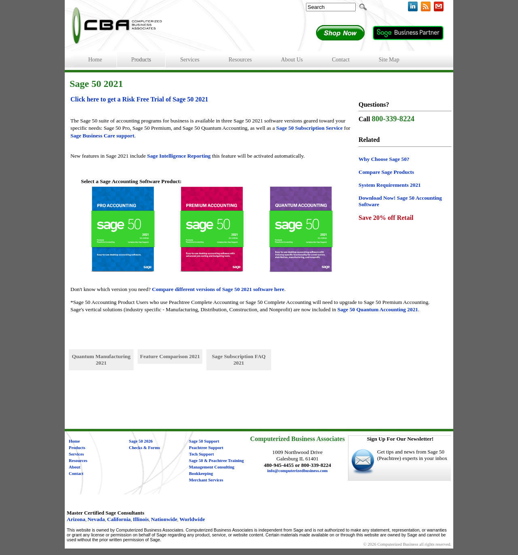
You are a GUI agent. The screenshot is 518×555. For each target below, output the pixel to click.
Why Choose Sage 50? (384, 159)
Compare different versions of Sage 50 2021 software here (218, 289)
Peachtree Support (206, 447)
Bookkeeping (201, 473)
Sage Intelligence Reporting (179, 156)
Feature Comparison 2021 (170, 356)
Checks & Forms (144, 447)
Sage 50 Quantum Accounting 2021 (378, 309)
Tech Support (201, 454)
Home (74, 441)
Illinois (141, 519)
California (119, 519)
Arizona (76, 519)
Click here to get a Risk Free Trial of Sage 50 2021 (139, 99)
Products (77, 447)
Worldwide (192, 519)
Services (76, 454)
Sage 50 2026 (141, 441)
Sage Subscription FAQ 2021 (238, 359)
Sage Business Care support (102, 136)
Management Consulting (211, 467)
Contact (76, 473)
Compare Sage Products (386, 172)
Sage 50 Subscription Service (309, 128)
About (74, 467)
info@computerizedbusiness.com (297, 470)
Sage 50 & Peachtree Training (216, 460)
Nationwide (164, 519)
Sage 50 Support (204, 441)
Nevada (96, 519)
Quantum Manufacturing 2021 (101, 359)
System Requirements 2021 (390, 185)
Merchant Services (206, 480)
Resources (78, 460)
